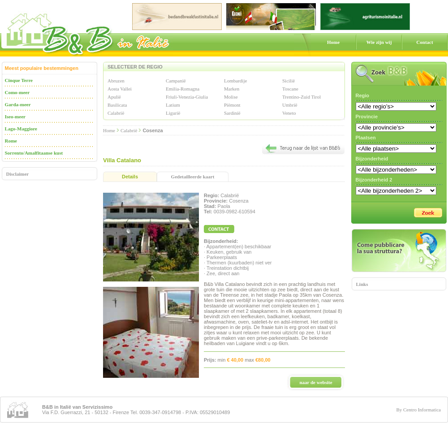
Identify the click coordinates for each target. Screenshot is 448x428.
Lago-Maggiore (21, 128)
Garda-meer (18, 104)
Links (362, 284)
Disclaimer (17, 174)
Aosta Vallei (120, 88)
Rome (11, 140)
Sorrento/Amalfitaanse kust (34, 153)
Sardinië (232, 113)
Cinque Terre (19, 80)
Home (333, 42)
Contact (424, 42)
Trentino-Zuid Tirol (301, 96)
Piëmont (232, 105)
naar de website (315, 382)
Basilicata (117, 105)
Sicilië (288, 80)
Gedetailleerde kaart (193, 176)
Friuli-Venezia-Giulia (187, 96)
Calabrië (116, 113)
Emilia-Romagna (182, 88)
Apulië (114, 96)
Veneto (289, 113)
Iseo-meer (15, 116)
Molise (231, 96)
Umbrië (289, 105)
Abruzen (116, 80)
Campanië (176, 80)
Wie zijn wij (379, 42)
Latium (173, 105)
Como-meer (17, 92)
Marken (231, 88)
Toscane (290, 88)
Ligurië (173, 113)
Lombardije (235, 80)
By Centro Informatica (418, 409)
